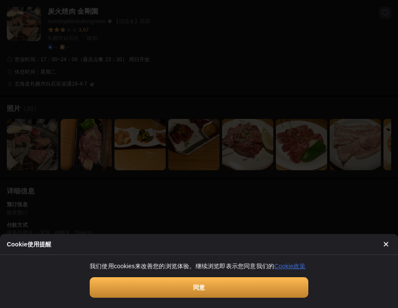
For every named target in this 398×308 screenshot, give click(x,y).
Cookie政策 (289, 266)
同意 (199, 287)
